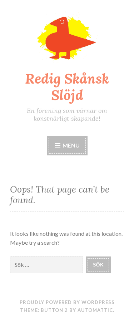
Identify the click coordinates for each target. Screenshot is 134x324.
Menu (67, 145)
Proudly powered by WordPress (67, 302)
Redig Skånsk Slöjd (67, 87)
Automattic (95, 310)
